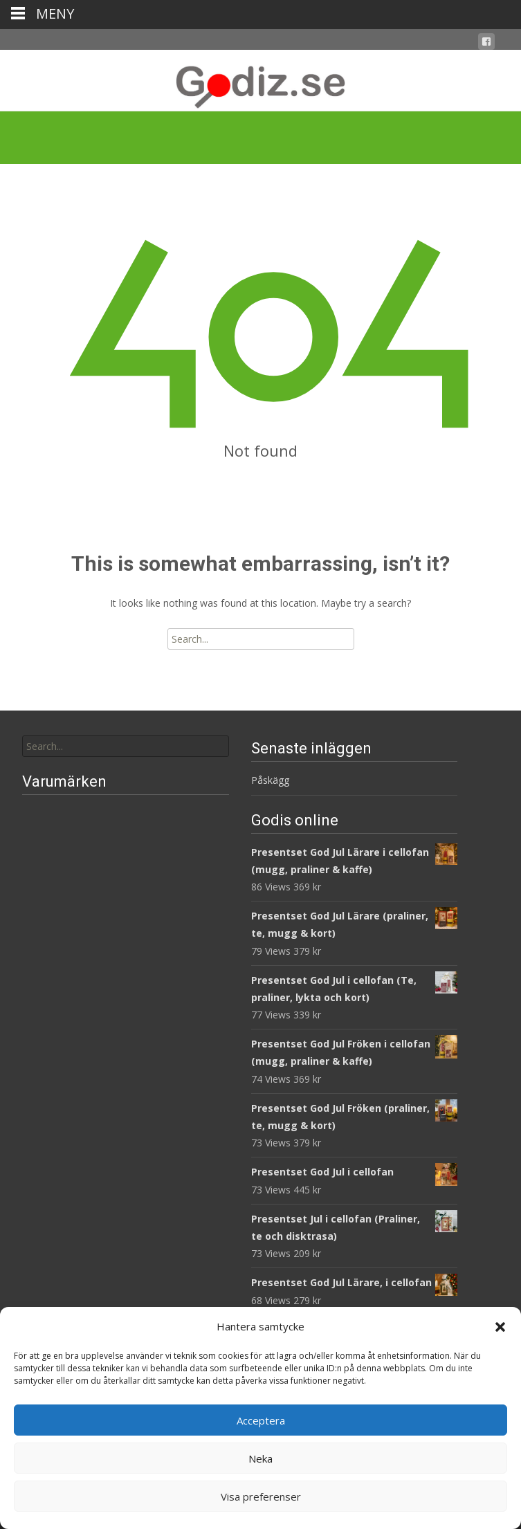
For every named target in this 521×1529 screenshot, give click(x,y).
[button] (500, 1327)
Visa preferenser (261, 1496)
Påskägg (270, 780)
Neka (260, 1458)
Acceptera (261, 1420)
